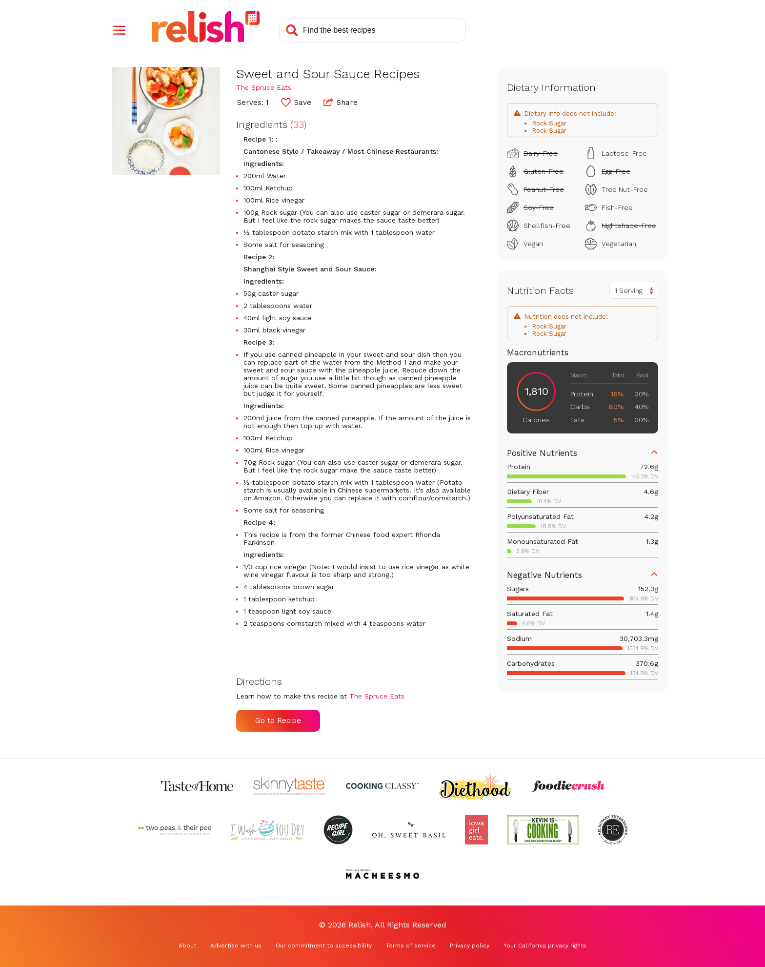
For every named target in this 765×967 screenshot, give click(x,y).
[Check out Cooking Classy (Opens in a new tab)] (382, 786)
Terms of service (411, 945)
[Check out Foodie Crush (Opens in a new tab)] (567, 786)
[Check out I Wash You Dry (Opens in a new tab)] (267, 829)
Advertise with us (236, 945)
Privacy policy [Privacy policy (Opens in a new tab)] (469, 945)
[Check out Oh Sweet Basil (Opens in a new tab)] (408, 829)
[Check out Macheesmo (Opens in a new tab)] (382, 873)
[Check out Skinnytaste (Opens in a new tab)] (289, 786)
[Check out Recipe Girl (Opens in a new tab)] (338, 829)
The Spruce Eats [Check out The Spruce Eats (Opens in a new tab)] (263, 87)
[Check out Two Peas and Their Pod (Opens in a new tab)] (174, 829)
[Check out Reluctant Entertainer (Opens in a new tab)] (612, 829)
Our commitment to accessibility (324, 945)
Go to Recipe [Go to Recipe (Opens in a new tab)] (278, 720)
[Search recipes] (372, 30)
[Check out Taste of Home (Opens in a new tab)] (197, 786)
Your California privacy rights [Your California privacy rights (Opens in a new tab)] (544, 945)
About (187, 945)
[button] (119, 30)
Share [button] (340, 102)
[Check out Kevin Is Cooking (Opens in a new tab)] (543, 829)
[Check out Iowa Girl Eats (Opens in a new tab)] (476, 829)
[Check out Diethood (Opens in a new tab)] (475, 786)
